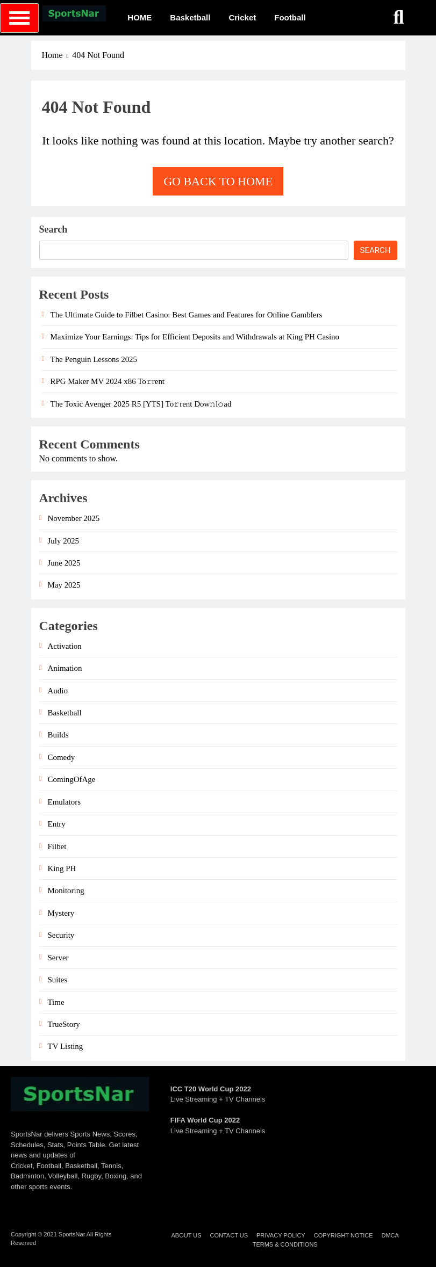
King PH (62, 868)
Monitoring (66, 890)
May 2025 (64, 585)
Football (289, 17)
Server (58, 957)
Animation (65, 668)
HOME (139, 17)
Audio (58, 690)
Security (61, 935)
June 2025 (64, 563)
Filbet (57, 846)
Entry (57, 824)
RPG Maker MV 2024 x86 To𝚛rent (108, 381)
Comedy (61, 757)
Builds (58, 734)
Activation (65, 646)
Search (53, 229)
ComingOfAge (72, 779)
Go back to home (218, 181)
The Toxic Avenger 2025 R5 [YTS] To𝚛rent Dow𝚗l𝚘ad (141, 404)
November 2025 (74, 518)
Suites (58, 979)
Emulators (64, 802)
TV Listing (65, 1046)
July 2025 (64, 541)
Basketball (190, 17)
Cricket (242, 17)
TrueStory (64, 1024)
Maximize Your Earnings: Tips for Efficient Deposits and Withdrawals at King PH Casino (195, 336)
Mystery (61, 913)
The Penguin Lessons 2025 (94, 359)
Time (56, 1002)
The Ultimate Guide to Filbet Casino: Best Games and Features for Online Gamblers (187, 314)
